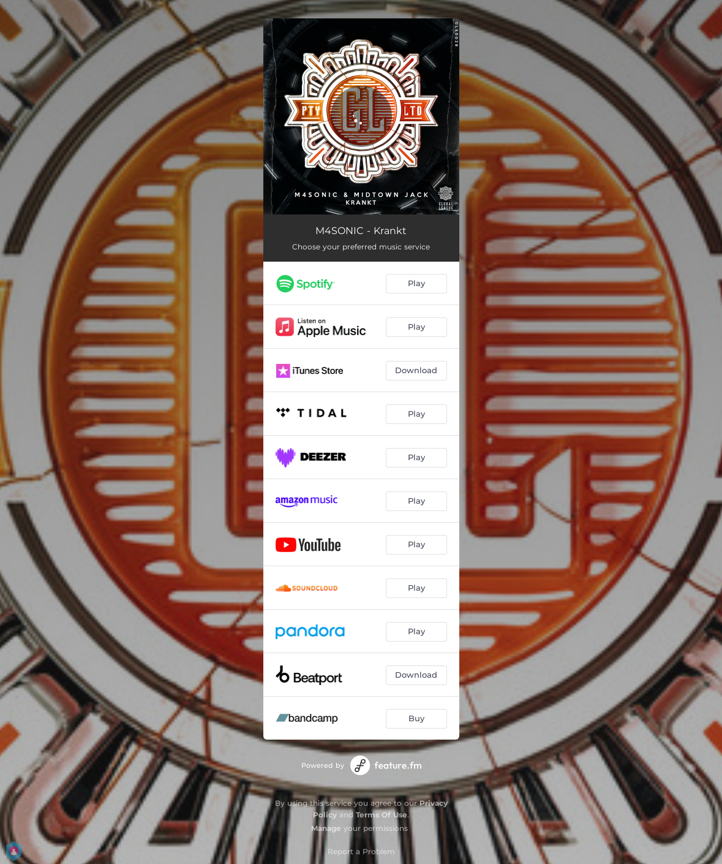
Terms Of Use (381, 814)
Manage (326, 828)
